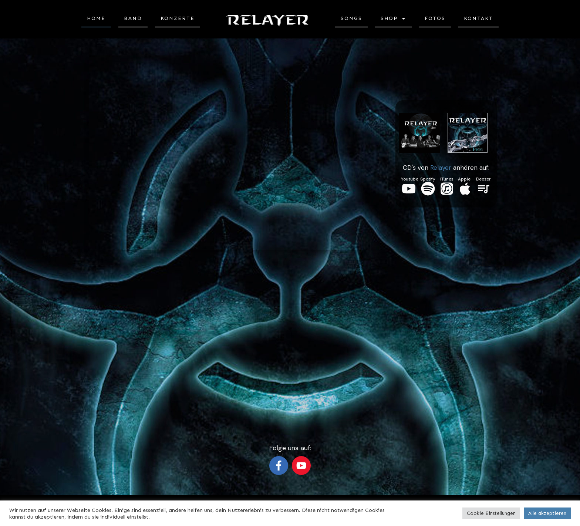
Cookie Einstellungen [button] (491, 513)
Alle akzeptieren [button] (547, 513)
